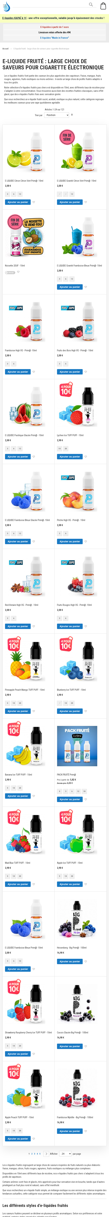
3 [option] (7, 194)
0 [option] (59, 791)
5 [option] (7, 703)
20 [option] (66, 449)
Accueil (6, 49)
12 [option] (20, 194)
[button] (34, 202)
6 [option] (13, 194)
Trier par (38, 115)
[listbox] (14, 195)
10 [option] (60, 449)
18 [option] (84, 791)
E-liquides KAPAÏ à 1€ (14, 18)
